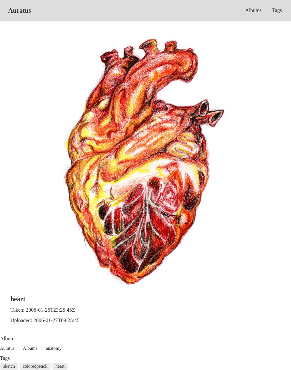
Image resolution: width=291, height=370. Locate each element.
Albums (253, 10)
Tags (277, 10)
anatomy (54, 348)
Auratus (19, 10)
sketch (9, 366)
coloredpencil (35, 366)
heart (60, 366)
